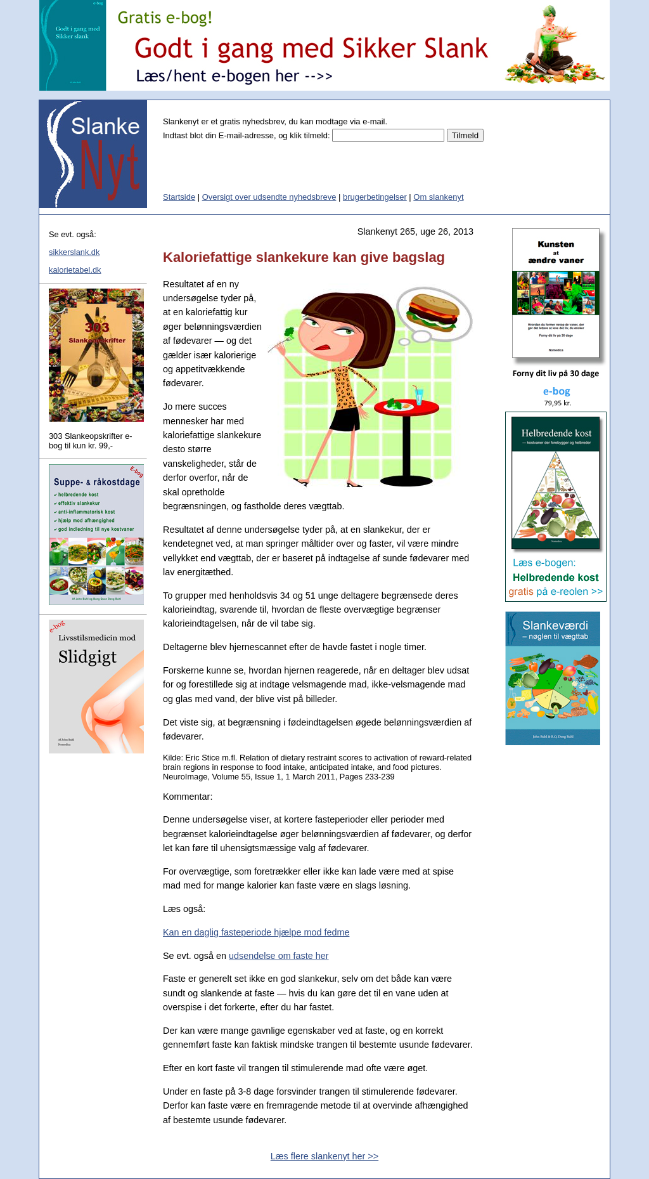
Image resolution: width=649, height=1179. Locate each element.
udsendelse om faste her (279, 956)
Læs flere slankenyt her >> (324, 1156)
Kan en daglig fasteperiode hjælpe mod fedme (256, 932)
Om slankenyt (438, 197)
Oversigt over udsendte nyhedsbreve (269, 197)
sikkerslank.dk (74, 252)
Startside (179, 197)
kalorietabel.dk (75, 270)
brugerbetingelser (375, 197)
